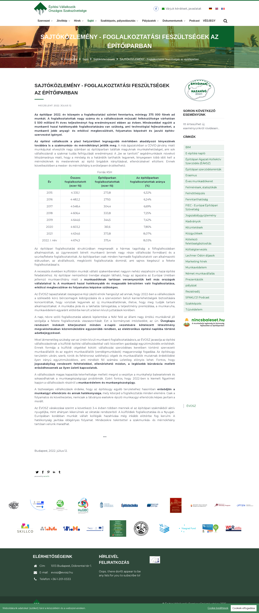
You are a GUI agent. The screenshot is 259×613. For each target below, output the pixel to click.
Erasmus (191, 177)
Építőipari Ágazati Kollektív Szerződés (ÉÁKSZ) (203, 163)
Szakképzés (193, 305)
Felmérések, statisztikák (201, 189)
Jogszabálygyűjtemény (200, 217)
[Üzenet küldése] (181, 10)
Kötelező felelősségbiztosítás (198, 243)
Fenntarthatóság (196, 201)
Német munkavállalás (200, 275)
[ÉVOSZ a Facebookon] (156, 10)
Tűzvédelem (193, 311)
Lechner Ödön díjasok (200, 257)
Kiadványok (193, 223)
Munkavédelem (196, 269)
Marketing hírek (196, 263)
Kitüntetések (194, 229)
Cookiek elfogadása (243, 608)
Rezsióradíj (192, 293)
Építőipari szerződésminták (203, 171)
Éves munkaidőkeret (199, 183)
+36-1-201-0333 (61, 580)
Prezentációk (194, 281)
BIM (188, 149)
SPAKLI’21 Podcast (197, 299)
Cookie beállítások (218, 608)
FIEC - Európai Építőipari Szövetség (201, 209)
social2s (46, 478)
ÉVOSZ (191, 407)
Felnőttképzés (195, 195)
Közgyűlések (194, 235)
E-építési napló (195, 155)
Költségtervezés (196, 251)
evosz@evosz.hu (62, 574)
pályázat (191, 287)
